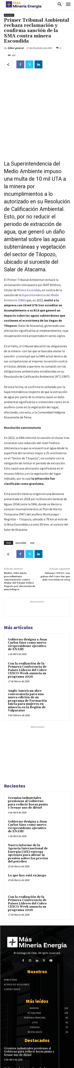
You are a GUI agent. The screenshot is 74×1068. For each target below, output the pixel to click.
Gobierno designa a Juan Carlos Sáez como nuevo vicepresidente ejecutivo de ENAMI (27, 620)
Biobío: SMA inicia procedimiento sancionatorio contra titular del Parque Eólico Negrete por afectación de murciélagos (19, 556)
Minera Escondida (29, 265)
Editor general (16, 48)
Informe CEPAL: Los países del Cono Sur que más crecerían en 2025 (55, 551)
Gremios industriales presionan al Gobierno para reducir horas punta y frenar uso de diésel (28, 778)
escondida (20, 517)
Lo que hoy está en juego (27, 851)
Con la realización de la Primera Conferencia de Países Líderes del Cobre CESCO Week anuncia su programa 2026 (27, 645)
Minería (9, 15)
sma (32, 517)
